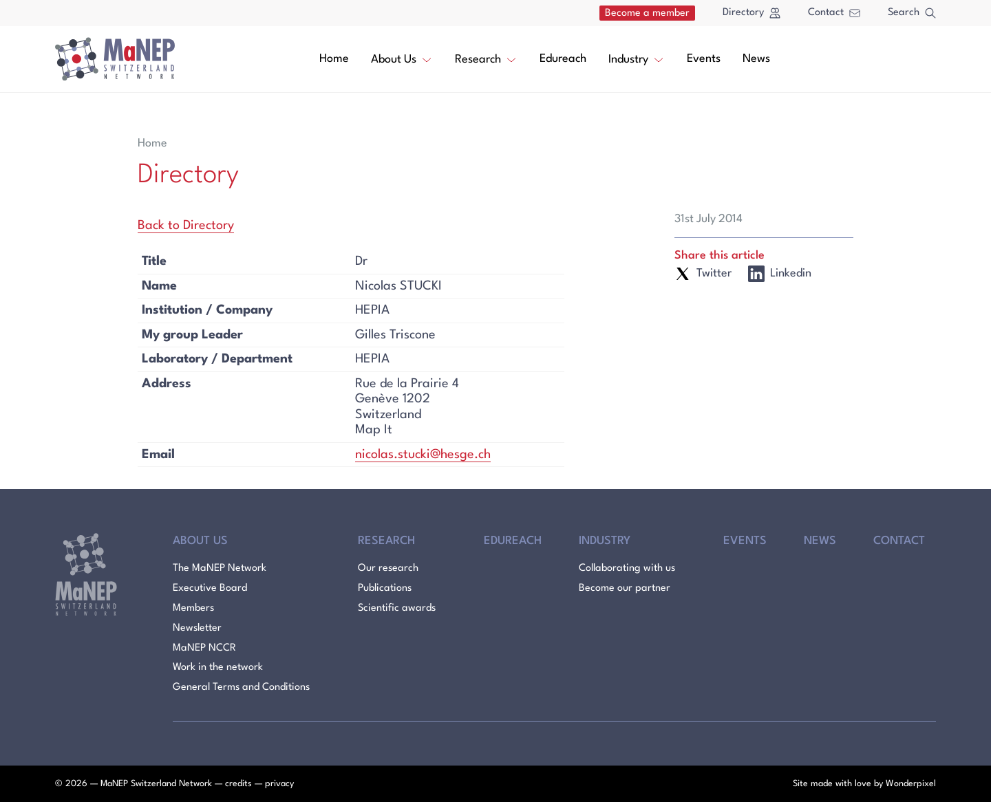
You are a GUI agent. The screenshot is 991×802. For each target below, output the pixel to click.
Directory (751, 13)
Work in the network (218, 667)
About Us (402, 58)
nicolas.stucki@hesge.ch (423, 454)
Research (486, 58)
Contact (834, 13)
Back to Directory (186, 225)
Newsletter (197, 628)
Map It (373, 430)
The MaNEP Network (219, 568)
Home (334, 59)
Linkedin (779, 273)
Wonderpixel (911, 783)
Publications (385, 588)
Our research (388, 568)
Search (912, 13)
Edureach (563, 59)
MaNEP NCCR (204, 648)
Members (193, 608)
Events (704, 59)
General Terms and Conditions (241, 687)
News (756, 59)
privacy (279, 783)
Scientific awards (397, 608)
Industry (636, 58)
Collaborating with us (627, 568)
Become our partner (624, 588)
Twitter (703, 273)
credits (238, 783)
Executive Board (210, 588)
